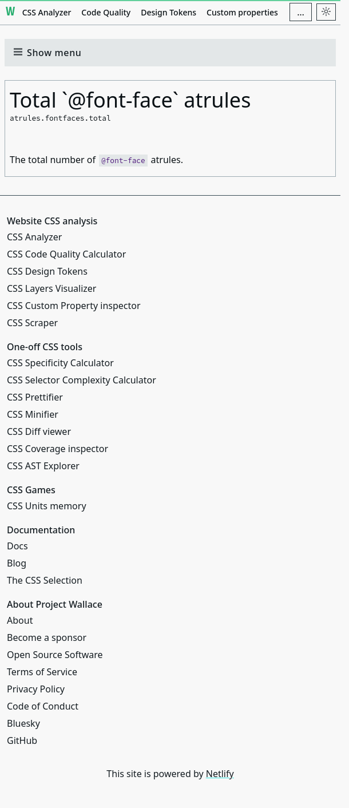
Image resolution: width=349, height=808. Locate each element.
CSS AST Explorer (43, 466)
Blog (16, 563)
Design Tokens (168, 12)
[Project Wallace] (11, 12)
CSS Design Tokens (47, 271)
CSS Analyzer (47, 12)
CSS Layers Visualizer (51, 288)
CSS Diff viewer (39, 431)
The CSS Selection (44, 580)
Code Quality (105, 12)
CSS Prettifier (35, 397)
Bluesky (23, 723)
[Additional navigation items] (300, 12)
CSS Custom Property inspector (74, 305)
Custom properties (242, 12)
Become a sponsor (46, 637)
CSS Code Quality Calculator (66, 254)
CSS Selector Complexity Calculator (81, 380)
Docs (17, 546)
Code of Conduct (42, 706)
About (20, 620)
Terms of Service (42, 672)
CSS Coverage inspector (57, 448)
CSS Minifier (32, 414)
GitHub (22, 740)
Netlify (220, 773)
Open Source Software (55, 654)
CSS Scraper (32, 322)
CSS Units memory (46, 506)
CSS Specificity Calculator (60, 363)
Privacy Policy (36, 689)
